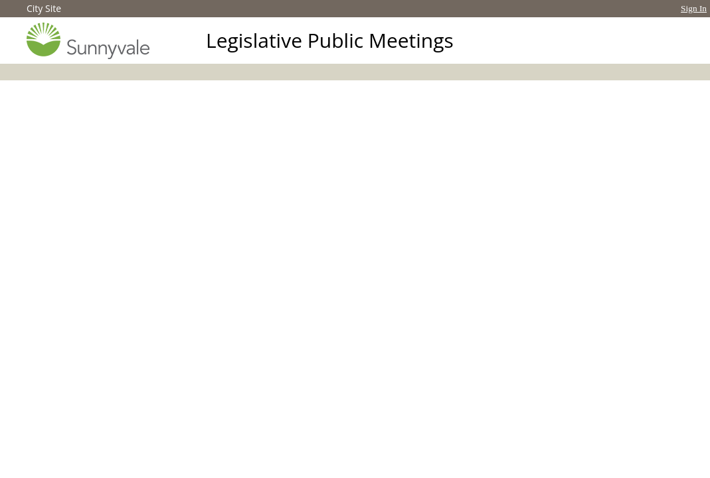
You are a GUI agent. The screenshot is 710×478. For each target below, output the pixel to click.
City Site (44, 8)
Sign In (694, 8)
